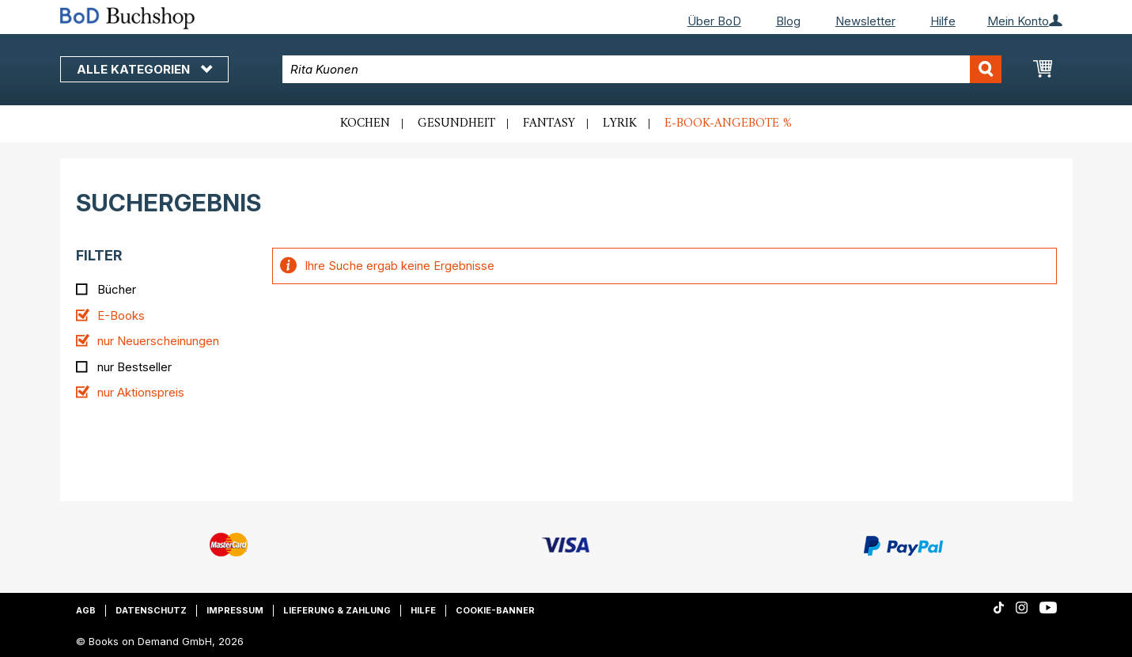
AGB (86, 610)
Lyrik (620, 123)
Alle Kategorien (144, 69)
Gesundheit (456, 123)
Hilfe (943, 20)
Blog (788, 20)
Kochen (365, 123)
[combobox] (641, 69)
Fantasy (549, 123)
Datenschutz (151, 610)
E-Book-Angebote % (728, 123)
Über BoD (714, 20)
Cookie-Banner (495, 610)
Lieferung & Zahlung (337, 610)
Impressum (234, 610)
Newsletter (865, 20)
